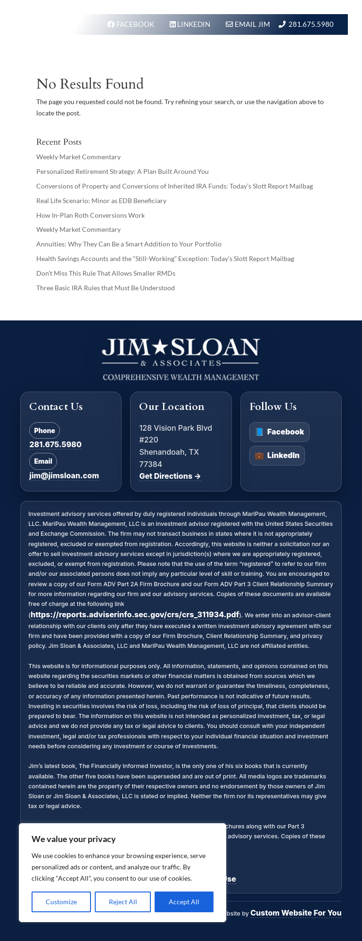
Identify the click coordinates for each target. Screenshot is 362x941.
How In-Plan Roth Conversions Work (90, 215)
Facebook (279, 432)
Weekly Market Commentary (78, 157)
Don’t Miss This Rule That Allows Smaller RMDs (105, 273)
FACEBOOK (136, 24)
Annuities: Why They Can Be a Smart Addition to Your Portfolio (129, 244)
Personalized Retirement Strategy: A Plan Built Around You (122, 171)
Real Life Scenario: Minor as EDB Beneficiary (101, 200)
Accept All (184, 902)
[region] (122, 872)
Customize (61, 902)
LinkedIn (277, 456)
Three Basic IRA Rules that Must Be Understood (105, 288)
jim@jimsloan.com (64, 475)
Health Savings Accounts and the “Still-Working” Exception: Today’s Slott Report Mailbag (165, 258)
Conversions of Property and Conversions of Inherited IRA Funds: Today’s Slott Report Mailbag (174, 186)
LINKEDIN (194, 24)
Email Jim (252, 24)
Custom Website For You (295, 912)
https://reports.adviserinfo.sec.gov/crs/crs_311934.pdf (135, 614)
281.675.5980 (311, 24)
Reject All (123, 902)
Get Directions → (170, 476)
